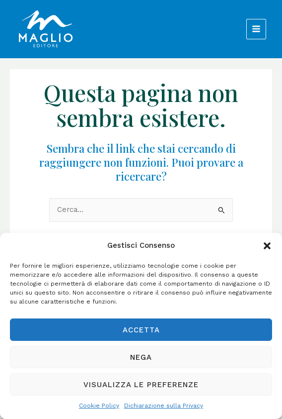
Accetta (141, 329)
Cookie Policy (99, 405)
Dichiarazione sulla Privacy (163, 405)
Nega (141, 357)
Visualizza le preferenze (141, 384)
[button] (267, 246)
